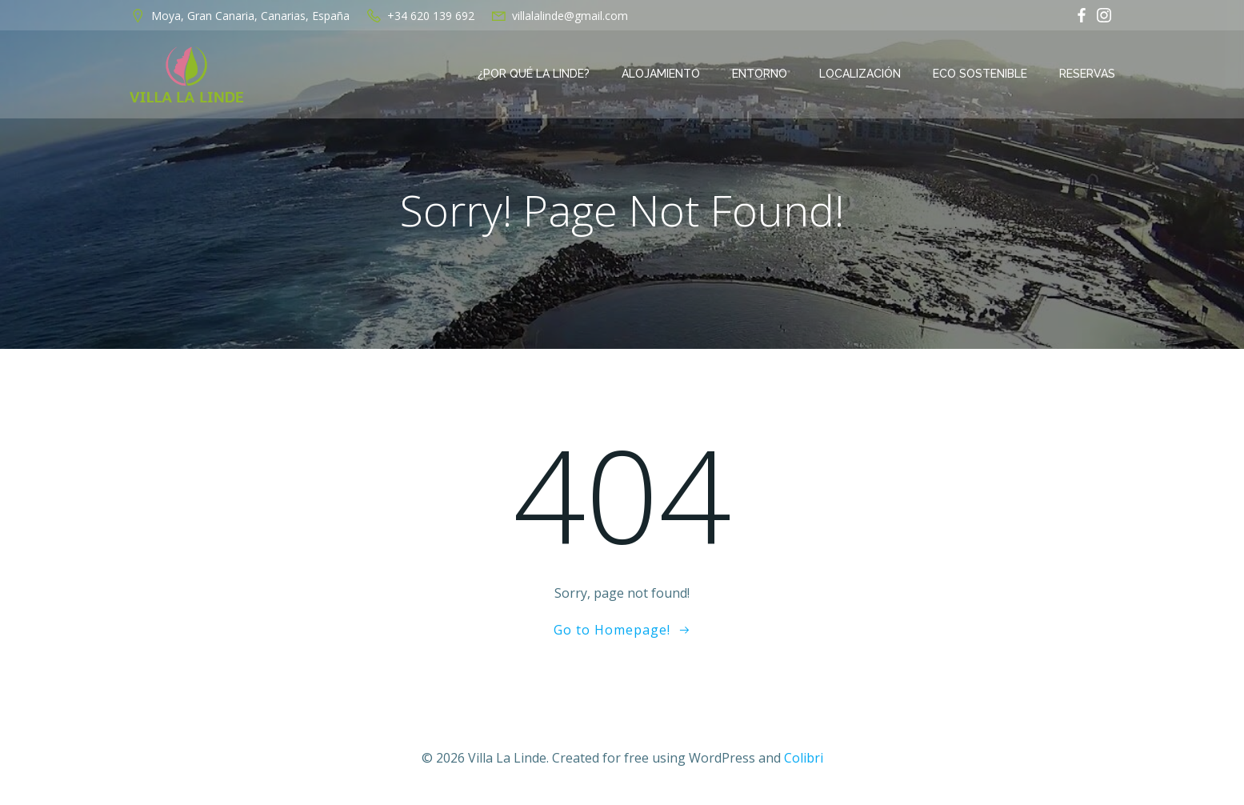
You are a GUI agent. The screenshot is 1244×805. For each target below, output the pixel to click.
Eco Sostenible (980, 73)
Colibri (803, 758)
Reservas (1087, 73)
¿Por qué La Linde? (534, 73)
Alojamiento (661, 73)
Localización (860, 73)
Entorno (759, 73)
